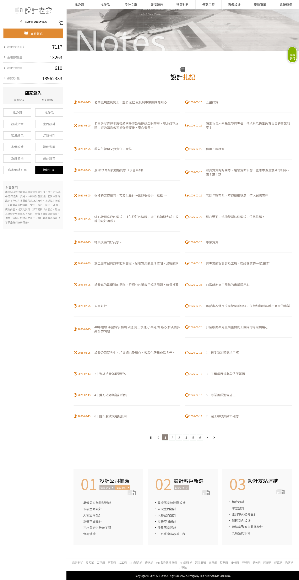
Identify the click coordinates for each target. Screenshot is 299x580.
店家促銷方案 (17, 170)
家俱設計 (17, 147)
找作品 (49, 112)
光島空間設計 (241, 533)
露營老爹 (77, 562)
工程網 (101, 562)
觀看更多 (105, 487)
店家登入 (19, 100)
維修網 (234, 562)
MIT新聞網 (186, 562)
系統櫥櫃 (17, 158)
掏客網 (289, 562)
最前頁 (151, 437)
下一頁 (207, 437)
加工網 (123, 562)
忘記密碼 (47, 100)
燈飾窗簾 (49, 147)
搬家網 (213, 562)
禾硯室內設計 (92, 509)
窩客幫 (90, 562)
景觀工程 (208, 4)
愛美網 (256, 562)
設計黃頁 (33, 33)
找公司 (17, 112)
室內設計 (49, 124)
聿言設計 (238, 508)
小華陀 (183, 567)
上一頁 (158, 437)
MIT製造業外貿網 (166, 562)
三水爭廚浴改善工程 (97, 527)
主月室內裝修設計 (244, 514)
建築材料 (49, 135)
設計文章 (17, 124)
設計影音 (49, 158)
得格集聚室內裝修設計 (247, 527)
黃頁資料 (121, 487)
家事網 (112, 562)
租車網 (224, 562)
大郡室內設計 (92, 515)
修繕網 (149, 562)
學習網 (245, 562)
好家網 (278, 562)
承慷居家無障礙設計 (97, 502)
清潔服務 (200, 562)
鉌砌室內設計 (241, 520)
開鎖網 (267, 562)
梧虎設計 (238, 502)
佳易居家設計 (167, 527)
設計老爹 (161, 576)
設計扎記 (49, 170)
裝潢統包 (17, 135)
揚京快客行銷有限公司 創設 (215, 576)
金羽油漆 (89, 534)
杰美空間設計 (92, 521)
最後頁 (214, 437)
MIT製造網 (136, 562)
